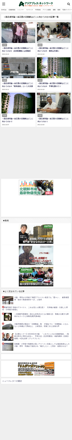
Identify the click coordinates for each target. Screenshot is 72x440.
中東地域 (37, 9)
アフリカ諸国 (47, 9)
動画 (59, 9)
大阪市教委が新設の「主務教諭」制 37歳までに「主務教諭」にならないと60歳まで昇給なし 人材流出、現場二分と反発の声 (41, 325)
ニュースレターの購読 (12, 381)
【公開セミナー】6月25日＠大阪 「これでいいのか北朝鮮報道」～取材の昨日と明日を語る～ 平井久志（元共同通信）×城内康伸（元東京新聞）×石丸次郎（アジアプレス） (41, 336)
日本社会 (3, 9)
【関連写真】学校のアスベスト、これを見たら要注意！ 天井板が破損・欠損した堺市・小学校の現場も (35, 308)
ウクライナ (29, 9)
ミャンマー (20, 9)
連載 (54, 9)
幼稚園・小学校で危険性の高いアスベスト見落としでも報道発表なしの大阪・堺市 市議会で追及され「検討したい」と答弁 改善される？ (41, 345)
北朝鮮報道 (11, 9)
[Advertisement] (36, 152)
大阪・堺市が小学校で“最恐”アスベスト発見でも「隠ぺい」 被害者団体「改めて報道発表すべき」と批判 (41, 299)
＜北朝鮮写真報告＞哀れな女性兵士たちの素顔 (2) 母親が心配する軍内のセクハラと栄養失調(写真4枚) (41, 315)
